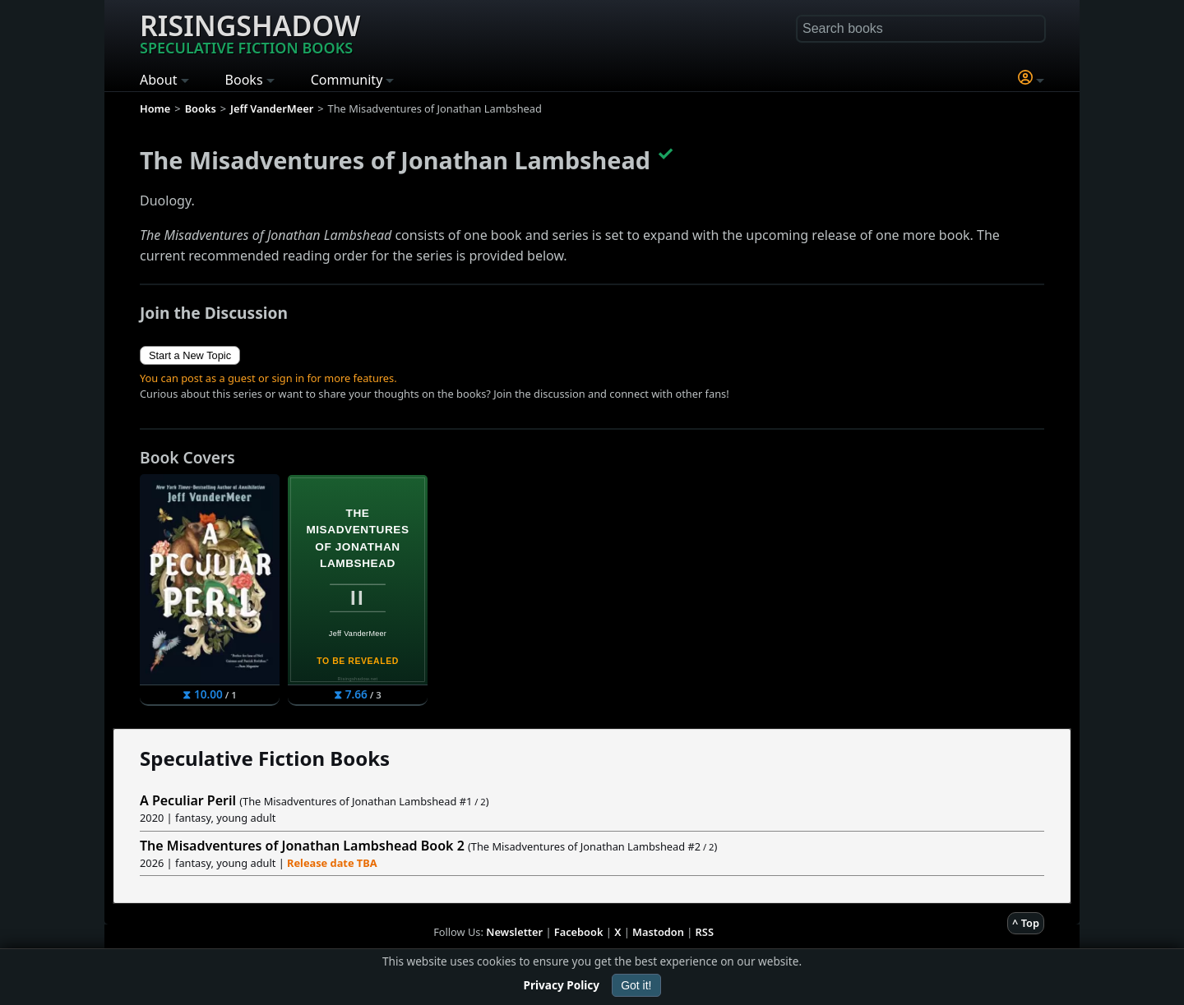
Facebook (579, 931)
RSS (705, 931)
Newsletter (514, 931)
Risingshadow (250, 32)
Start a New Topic (190, 355)
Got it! (636, 985)
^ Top (1025, 922)
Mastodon (658, 931)
